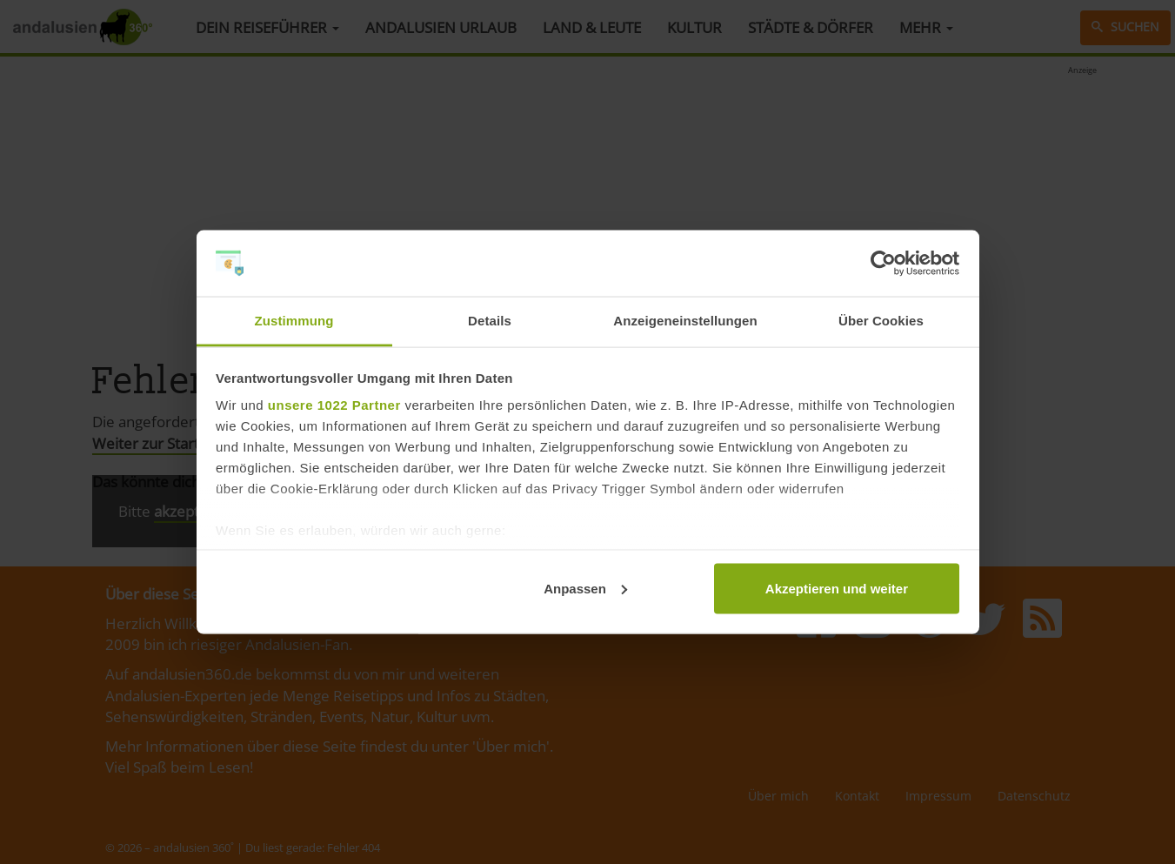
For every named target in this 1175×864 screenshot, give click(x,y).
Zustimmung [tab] (294, 320)
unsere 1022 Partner (334, 405)
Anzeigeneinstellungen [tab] (685, 320)
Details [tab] (489, 320)
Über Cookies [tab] (881, 320)
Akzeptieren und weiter (836, 587)
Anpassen (585, 587)
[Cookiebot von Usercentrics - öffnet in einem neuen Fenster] (883, 264)
